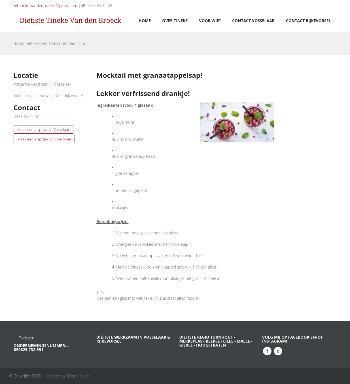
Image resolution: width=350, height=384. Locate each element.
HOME (145, 20)
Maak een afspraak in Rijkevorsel (44, 139)
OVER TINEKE (175, 20)
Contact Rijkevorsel (308, 20)
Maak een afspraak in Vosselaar (43, 129)
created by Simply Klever (68, 376)
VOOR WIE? (210, 20)
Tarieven (26, 338)
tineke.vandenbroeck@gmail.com (47, 5)
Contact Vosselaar (253, 20)
